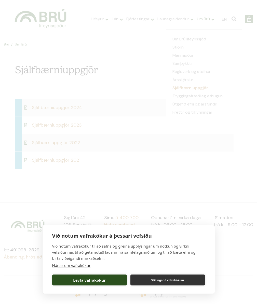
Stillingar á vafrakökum (167, 280)
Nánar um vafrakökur (71, 265)
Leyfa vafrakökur (89, 280)
